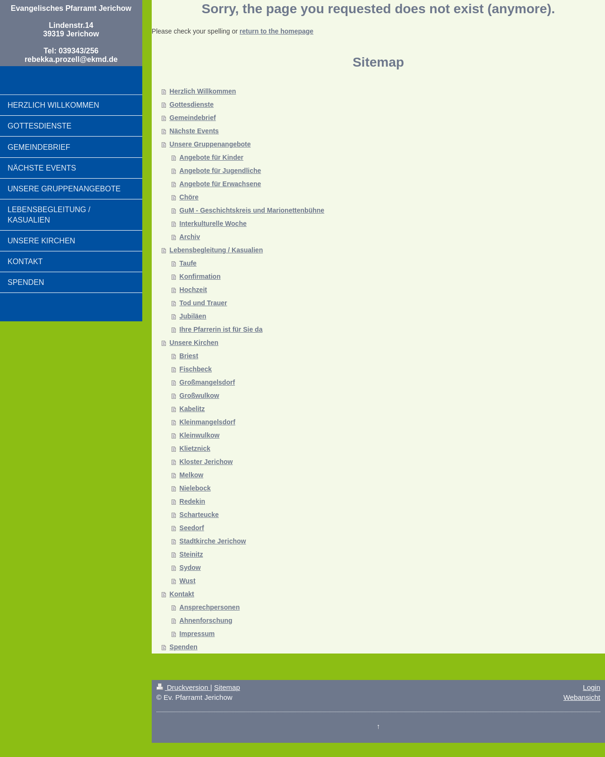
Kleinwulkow (200, 435)
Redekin (192, 501)
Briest (189, 356)
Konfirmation (200, 276)
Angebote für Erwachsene (220, 184)
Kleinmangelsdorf (207, 422)
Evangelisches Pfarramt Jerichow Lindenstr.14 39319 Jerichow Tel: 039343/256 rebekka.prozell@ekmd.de (71, 33)
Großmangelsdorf (207, 382)
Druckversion (183, 687)
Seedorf (192, 528)
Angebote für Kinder (211, 157)
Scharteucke (199, 514)
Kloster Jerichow (206, 461)
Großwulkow (199, 395)
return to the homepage (276, 31)
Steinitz (191, 554)
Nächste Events (194, 131)
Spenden (184, 647)
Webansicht (581, 697)
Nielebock (195, 488)
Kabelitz (192, 409)
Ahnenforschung (206, 620)
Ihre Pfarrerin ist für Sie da (221, 329)
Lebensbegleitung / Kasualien (216, 250)
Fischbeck (196, 369)
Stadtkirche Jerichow (213, 541)
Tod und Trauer (203, 303)
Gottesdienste (192, 104)
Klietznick (195, 448)
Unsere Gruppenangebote (210, 144)
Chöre (189, 197)
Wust (188, 581)
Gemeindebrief (193, 117)
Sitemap (227, 687)
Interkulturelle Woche (213, 223)
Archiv (190, 237)
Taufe (188, 263)
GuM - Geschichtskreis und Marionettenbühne (252, 210)
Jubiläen (193, 316)
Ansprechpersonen (210, 607)
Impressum (197, 633)
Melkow (192, 475)
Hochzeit (193, 289)
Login (591, 687)
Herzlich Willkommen (203, 91)
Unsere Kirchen (194, 342)
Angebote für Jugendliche (220, 170)
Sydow (190, 567)
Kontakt (182, 594)
